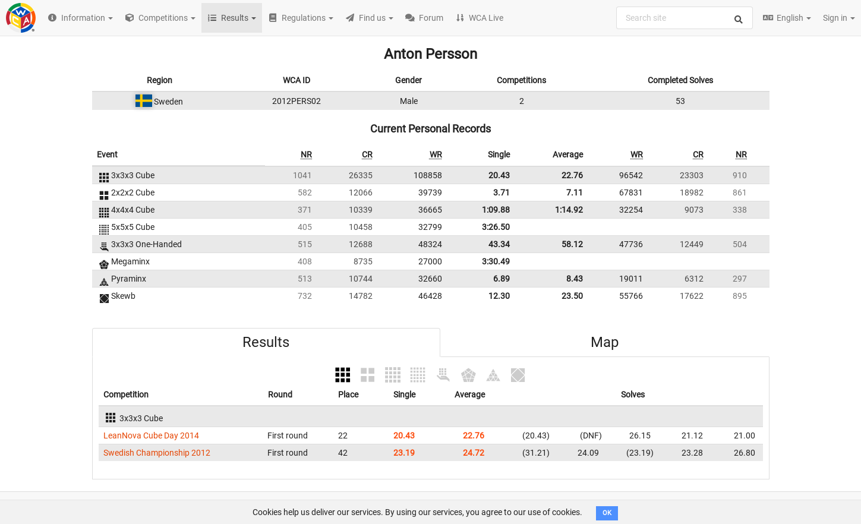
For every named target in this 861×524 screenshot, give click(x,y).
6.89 (501, 278)
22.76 (572, 175)
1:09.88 (496, 209)
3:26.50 (496, 227)
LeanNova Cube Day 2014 (151, 435)
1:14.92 (569, 209)
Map (605, 342)
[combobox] (684, 18)
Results (265, 342)
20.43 (499, 175)
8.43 (574, 278)
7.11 (574, 192)
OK (607, 513)
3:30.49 (496, 261)
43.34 (499, 244)
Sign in (839, 18)
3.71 (501, 192)
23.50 (572, 296)
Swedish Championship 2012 (156, 452)
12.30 (499, 296)
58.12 (572, 244)
